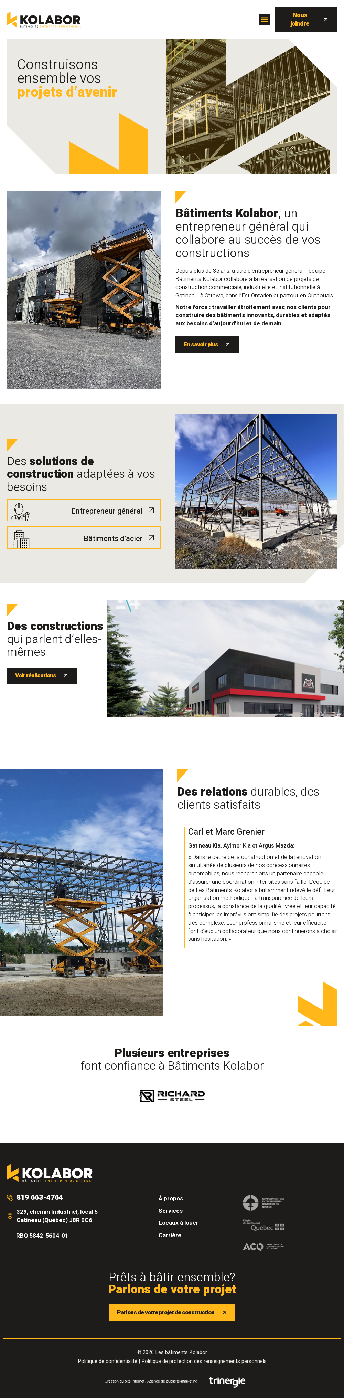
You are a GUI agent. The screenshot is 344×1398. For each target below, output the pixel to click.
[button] (264, 19)
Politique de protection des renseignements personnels (204, 1361)
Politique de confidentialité (107, 1361)
